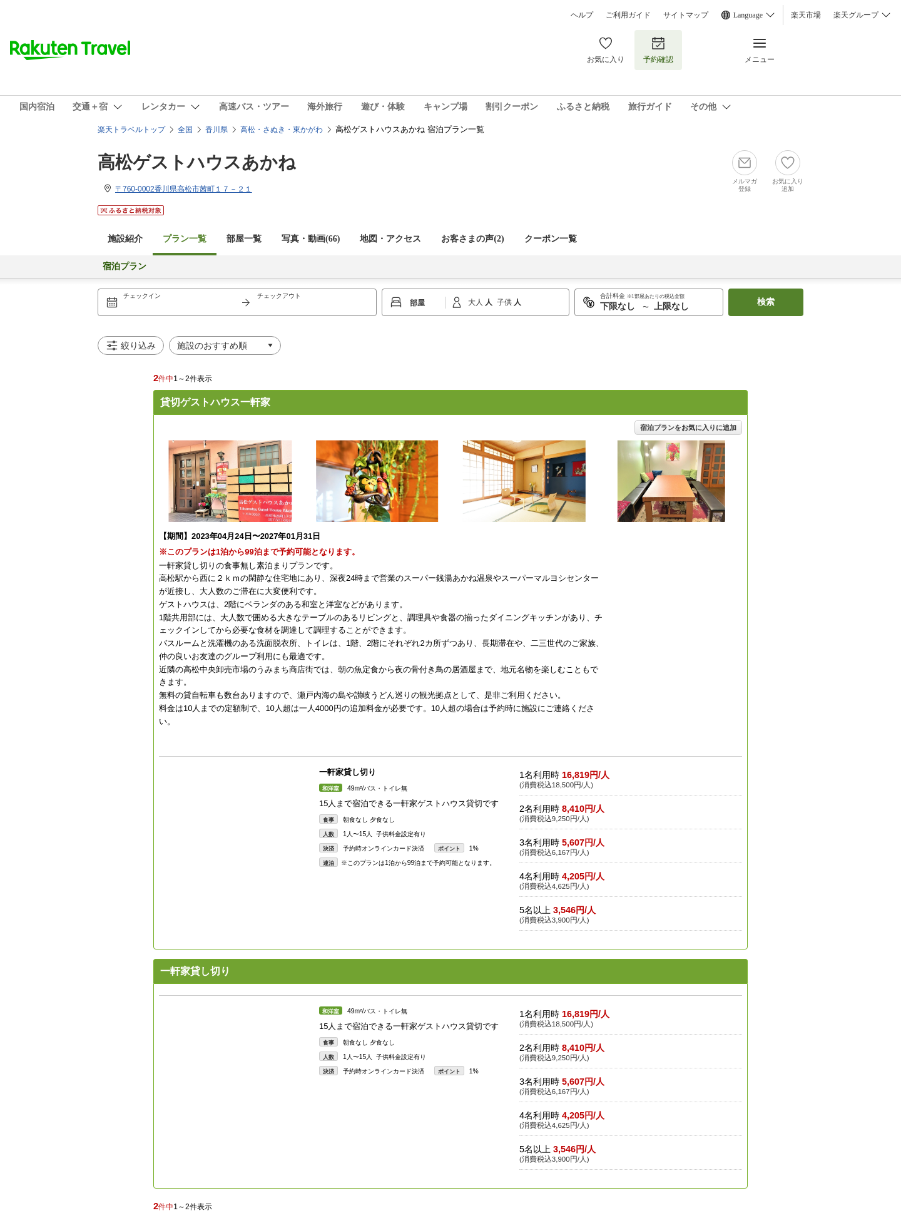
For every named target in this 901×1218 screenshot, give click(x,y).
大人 (476, 302)
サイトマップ (685, 15)
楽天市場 (806, 15)
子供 (505, 302)
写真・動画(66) (311, 238)
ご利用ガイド (628, 15)
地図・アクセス (390, 238)
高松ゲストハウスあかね (197, 162)
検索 (766, 302)
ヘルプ (582, 15)
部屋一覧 (244, 238)
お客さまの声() (472, 238)
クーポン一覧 (550, 238)
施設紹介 (125, 238)
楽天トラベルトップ (131, 129)
